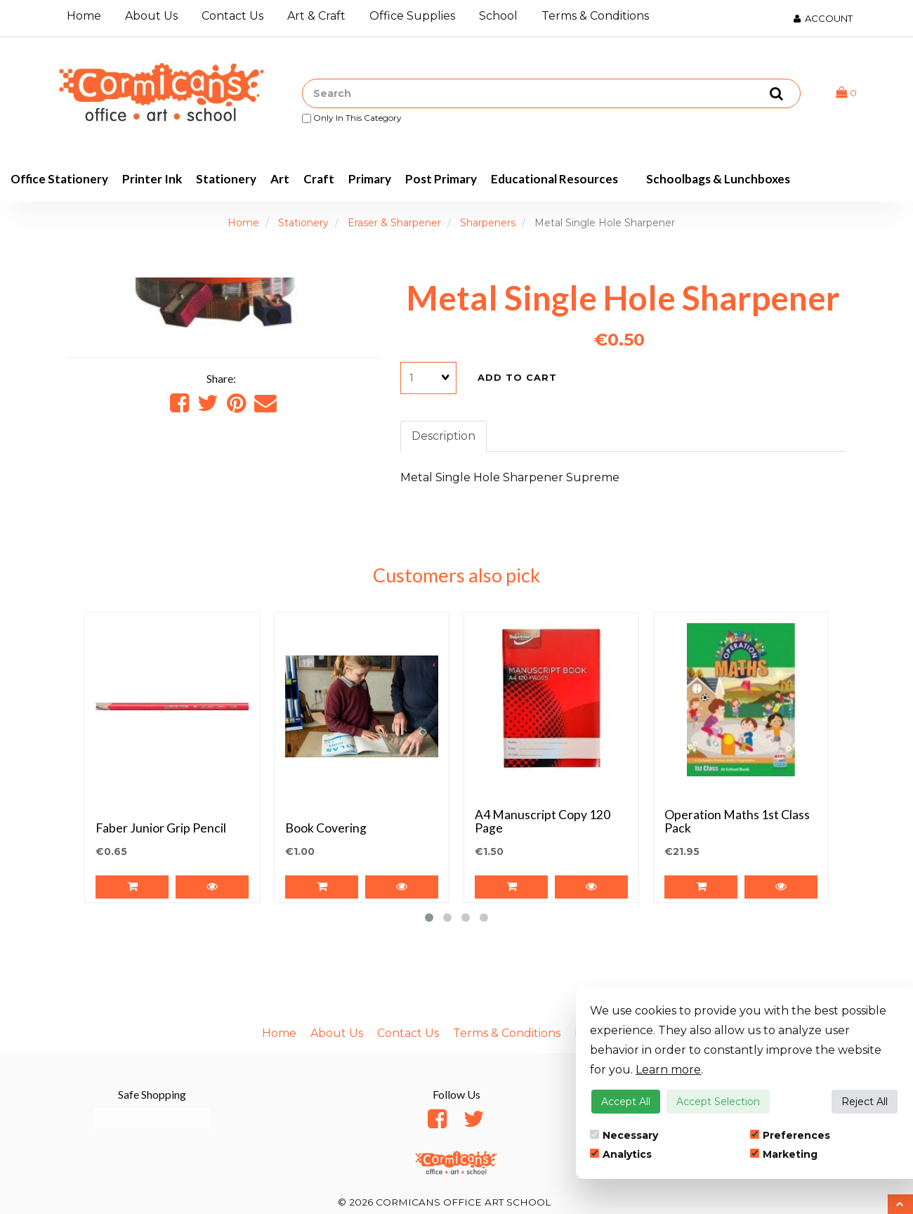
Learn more (668, 1069)
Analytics (621, 1154)
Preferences (790, 1135)
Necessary (624, 1135)
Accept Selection (718, 1101)
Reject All (864, 1101)
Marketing (783, 1154)
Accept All (625, 1101)
